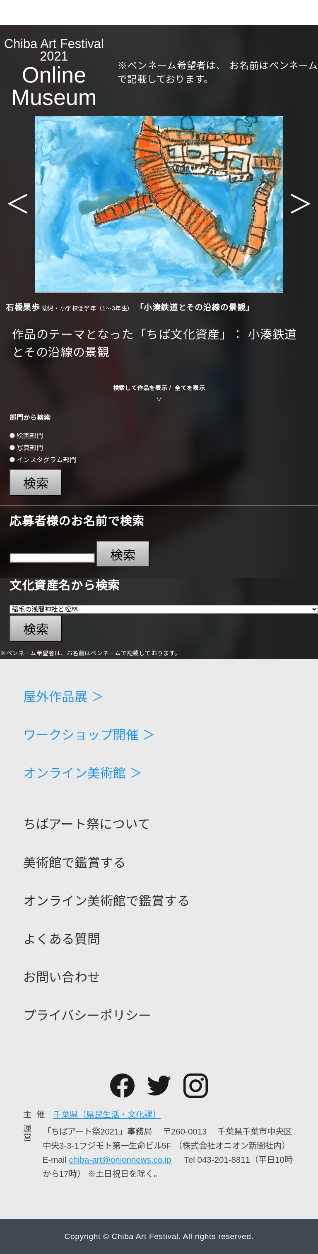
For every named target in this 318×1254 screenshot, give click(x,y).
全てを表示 (190, 388)
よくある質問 (61, 939)
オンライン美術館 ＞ (82, 773)
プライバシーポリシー (87, 1016)
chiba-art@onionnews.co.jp (120, 1159)
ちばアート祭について (86, 824)
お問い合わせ (61, 977)
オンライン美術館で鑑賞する (106, 901)
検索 (36, 483)
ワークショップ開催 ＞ (89, 735)
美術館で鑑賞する (74, 863)
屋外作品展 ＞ (63, 697)
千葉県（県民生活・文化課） (107, 1114)
